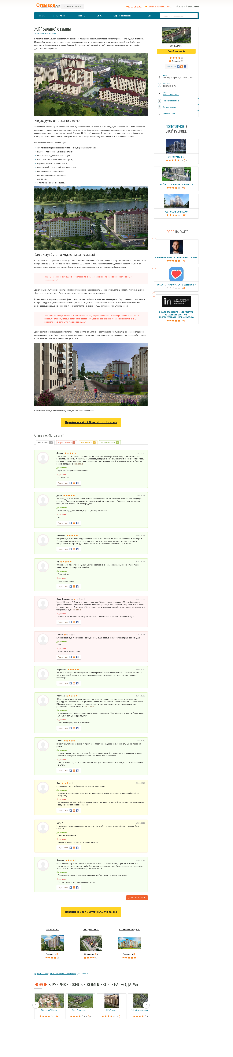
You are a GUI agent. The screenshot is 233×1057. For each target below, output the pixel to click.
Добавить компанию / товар (159, 6)
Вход (179, 6)
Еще (149, 15)
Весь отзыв (78, 464)
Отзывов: (67, 6)
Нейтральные (88, 442)
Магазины (81, 15)
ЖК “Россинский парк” (176, 212)
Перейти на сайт (91, 422)
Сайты (99, 15)
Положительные (110, 442)
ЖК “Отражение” (176, 157)
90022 (74, 6)
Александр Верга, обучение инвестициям (176, 257)
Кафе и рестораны (122, 15)
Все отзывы (45, 442)
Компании (60, 15)
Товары (41, 15)
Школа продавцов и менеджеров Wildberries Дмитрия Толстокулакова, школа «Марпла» (176, 315)
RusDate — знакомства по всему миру (176, 285)
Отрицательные (66, 442)
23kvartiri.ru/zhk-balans (171, 94)
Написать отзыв (133, 6)
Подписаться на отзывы (171, 101)
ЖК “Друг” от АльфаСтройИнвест (176, 184)
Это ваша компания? (170, 107)
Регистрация (192, 6)
